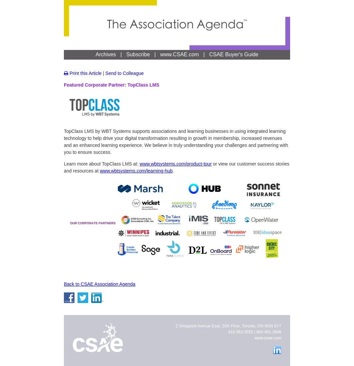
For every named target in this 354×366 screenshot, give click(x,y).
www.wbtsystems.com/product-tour (176, 164)
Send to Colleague (124, 73)
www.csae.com (268, 338)
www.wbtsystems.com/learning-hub (136, 171)
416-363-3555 (240, 332)
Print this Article (82, 73)
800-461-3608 (268, 332)
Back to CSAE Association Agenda (99, 284)
